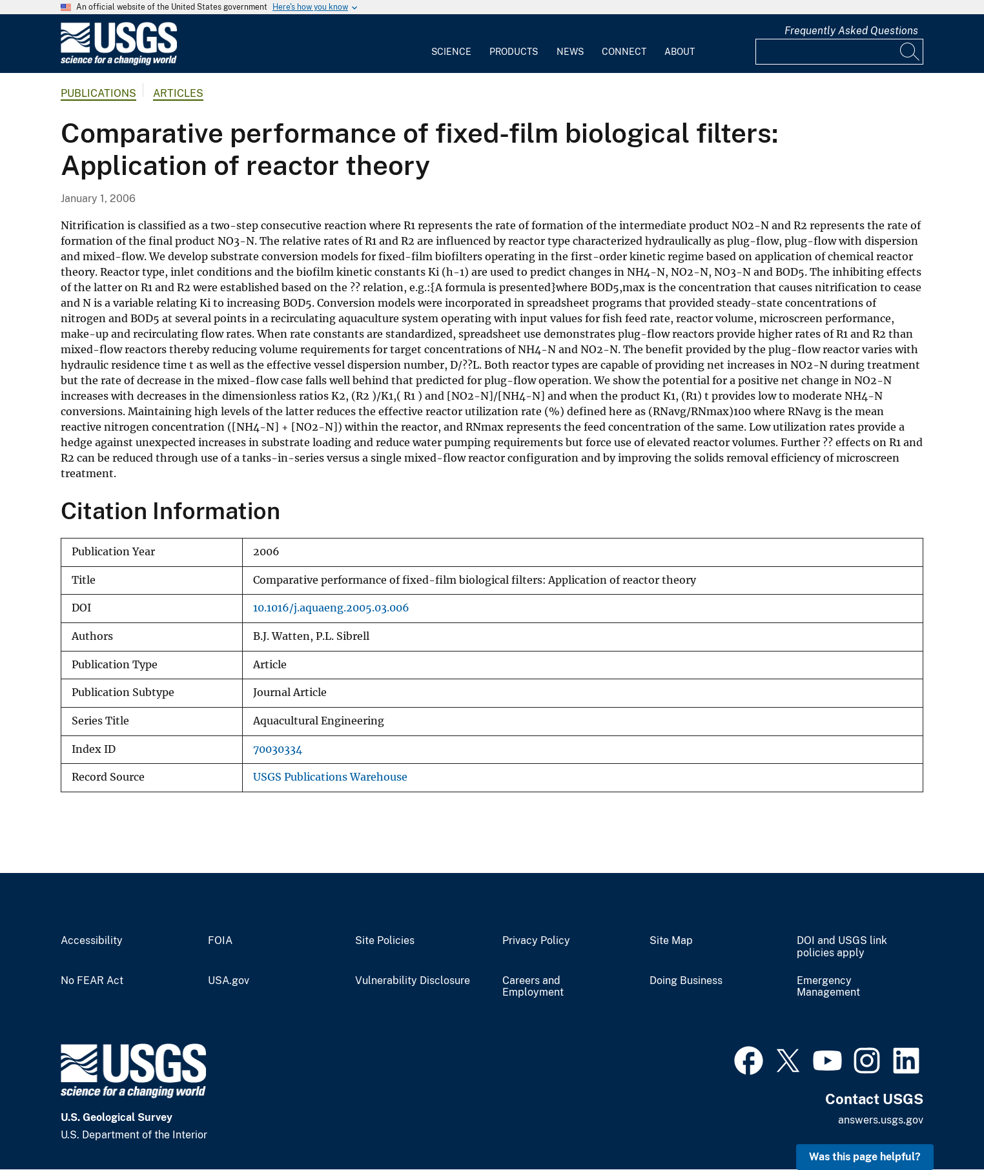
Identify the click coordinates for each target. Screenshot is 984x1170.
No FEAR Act (92, 981)
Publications (98, 93)
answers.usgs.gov (880, 1120)
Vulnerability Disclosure (412, 981)
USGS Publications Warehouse (330, 777)
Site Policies (385, 941)
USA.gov (228, 981)
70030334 (277, 749)
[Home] (119, 62)
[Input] (839, 52)
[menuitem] (451, 44)
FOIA (220, 941)
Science (451, 51)
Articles (178, 93)
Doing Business (686, 981)
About (679, 51)
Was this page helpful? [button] (865, 1157)
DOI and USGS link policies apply (842, 947)
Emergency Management (828, 987)
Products (513, 51)
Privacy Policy (536, 941)
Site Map (671, 941)
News (570, 51)
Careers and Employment (533, 987)
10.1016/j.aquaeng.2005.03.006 (331, 608)
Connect (624, 51)
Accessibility (92, 941)
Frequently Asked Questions (851, 31)
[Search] (910, 52)
